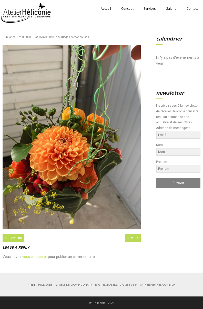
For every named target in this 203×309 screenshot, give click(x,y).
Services (150, 8)
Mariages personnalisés (73, 37)
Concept (127, 8)
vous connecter (34, 257)
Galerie (171, 8)
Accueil (106, 8)
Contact (192, 8)
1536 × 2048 (46, 37)
